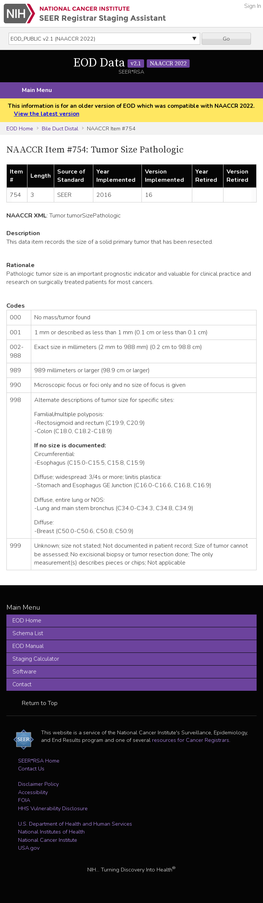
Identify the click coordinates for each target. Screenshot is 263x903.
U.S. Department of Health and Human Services (75, 823)
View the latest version (46, 114)
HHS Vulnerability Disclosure (53, 808)
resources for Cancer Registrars (190, 740)
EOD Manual (28, 646)
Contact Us (31, 768)
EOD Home (19, 128)
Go (226, 38)
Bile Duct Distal (60, 128)
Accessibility (33, 792)
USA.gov (29, 848)
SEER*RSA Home (38, 760)
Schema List (27, 633)
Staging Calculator (35, 659)
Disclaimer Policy (38, 784)
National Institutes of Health (51, 831)
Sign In (252, 6)
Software (24, 671)
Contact (22, 684)
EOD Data (131, 63)
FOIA (24, 800)
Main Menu (37, 90)
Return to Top (40, 703)
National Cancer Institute (47, 840)
